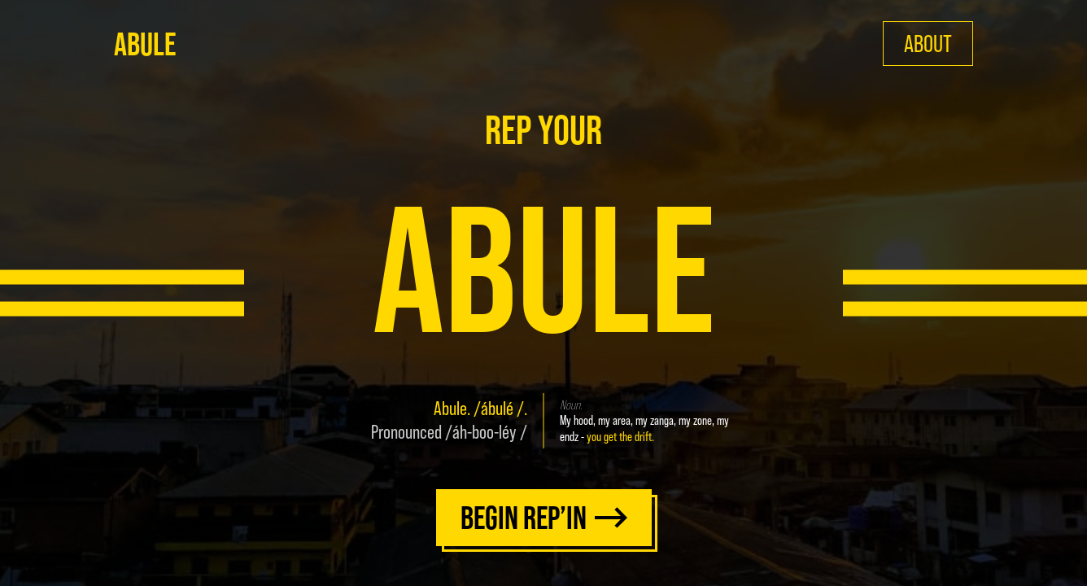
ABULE (145, 44)
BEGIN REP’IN (544, 518)
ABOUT (928, 43)
